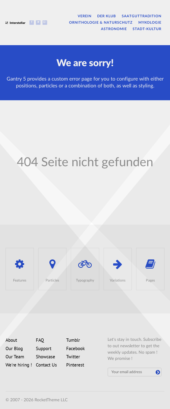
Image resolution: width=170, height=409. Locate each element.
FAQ (40, 340)
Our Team (15, 357)
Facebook (75, 349)
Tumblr (73, 340)
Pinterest (75, 365)
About (11, 340)
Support (43, 349)
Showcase (45, 357)
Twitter (73, 357)
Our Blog (14, 349)
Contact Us (46, 365)
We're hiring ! (19, 365)
